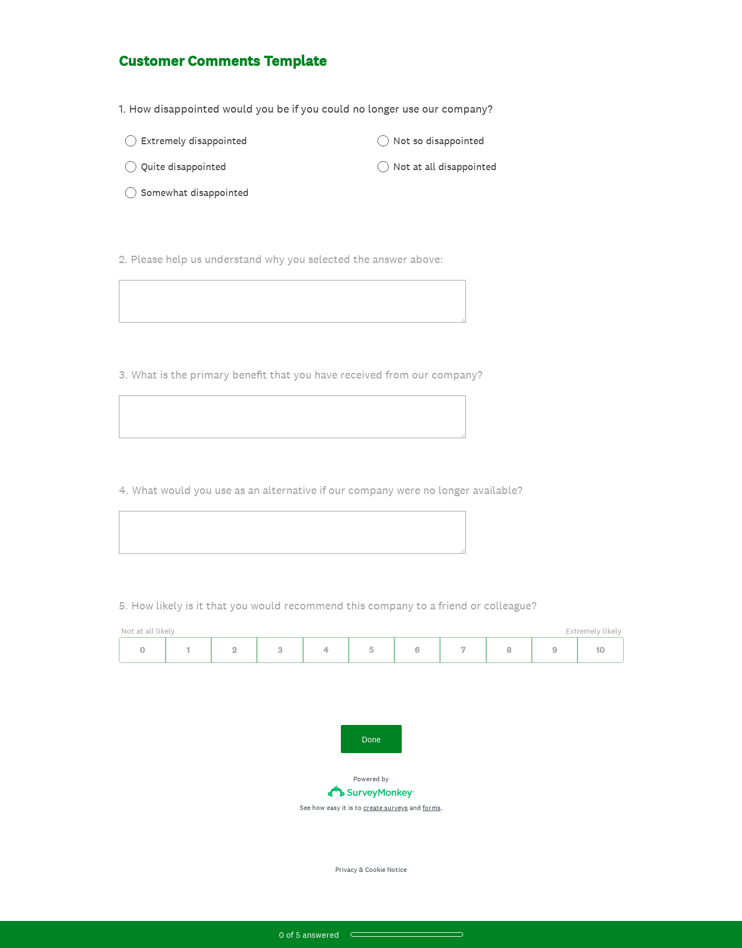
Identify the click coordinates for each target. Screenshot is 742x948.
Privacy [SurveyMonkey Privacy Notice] (346, 869)
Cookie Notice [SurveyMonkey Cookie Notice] (386, 869)
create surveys (385, 807)
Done (371, 739)
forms (432, 807)
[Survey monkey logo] (371, 791)
